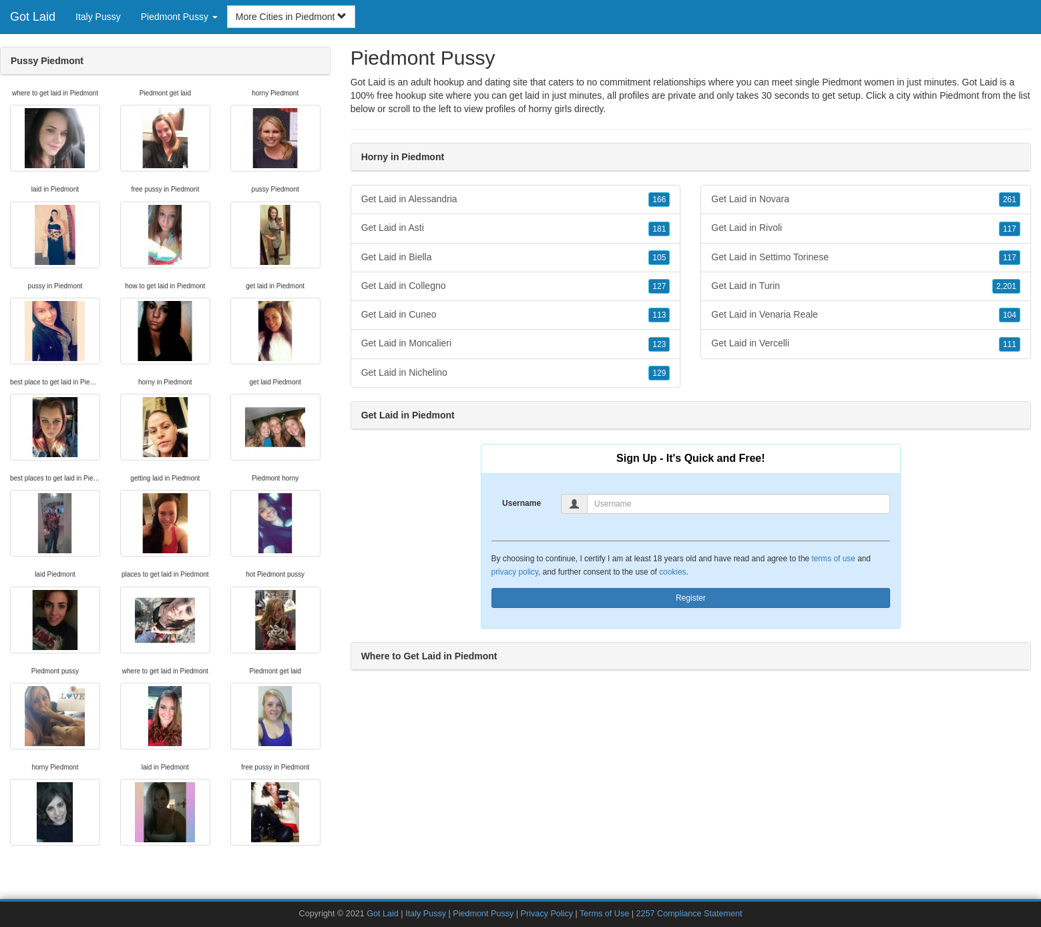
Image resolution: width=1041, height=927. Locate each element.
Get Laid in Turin (865, 286)
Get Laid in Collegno (515, 286)
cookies (672, 572)
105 (659, 257)
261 (1009, 199)
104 (1009, 315)
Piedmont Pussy (483, 913)
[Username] (738, 504)
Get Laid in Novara (865, 199)
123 (659, 344)
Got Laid (32, 16)
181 (659, 229)
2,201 (1006, 286)
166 (659, 199)
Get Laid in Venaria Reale (865, 315)
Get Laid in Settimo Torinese (865, 257)
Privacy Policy (547, 913)
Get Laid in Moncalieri (515, 343)
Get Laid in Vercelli (865, 343)
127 (659, 286)
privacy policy (514, 572)
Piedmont (959, 95)
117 (1009, 229)
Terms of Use (604, 913)
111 (1009, 344)
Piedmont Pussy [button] (179, 16)
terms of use (833, 558)
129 (659, 373)
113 (659, 315)
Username (521, 503)
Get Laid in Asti (515, 228)
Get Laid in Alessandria (515, 199)
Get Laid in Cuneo (515, 315)
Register (691, 598)
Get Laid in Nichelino (515, 373)
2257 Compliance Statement (689, 913)
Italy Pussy (98, 16)
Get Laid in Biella (515, 257)
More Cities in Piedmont (291, 16)
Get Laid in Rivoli (865, 228)
